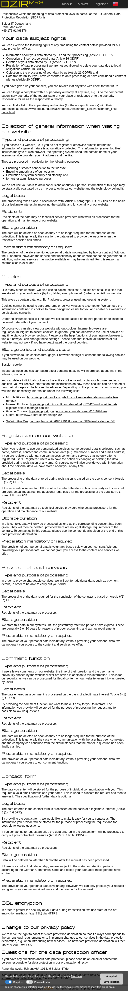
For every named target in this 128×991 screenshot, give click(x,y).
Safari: (11, 421)
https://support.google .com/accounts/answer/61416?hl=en (68, 411)
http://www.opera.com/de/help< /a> (39, 415)
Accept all (111, 976)
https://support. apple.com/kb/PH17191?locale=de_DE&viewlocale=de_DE (65, 421)
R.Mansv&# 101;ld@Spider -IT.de (46, 968)
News (82, 3)
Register (100, 3)
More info (76, 976)
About (66, 3)
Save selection (112, 981)
